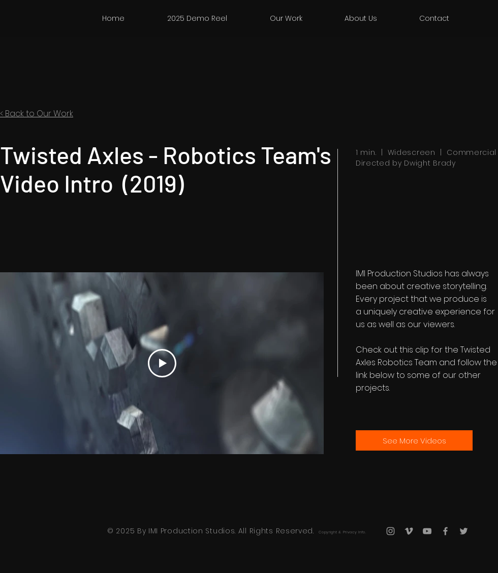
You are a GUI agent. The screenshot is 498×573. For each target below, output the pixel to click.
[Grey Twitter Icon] (463, 531)
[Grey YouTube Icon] (427, 531)
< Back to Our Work (36, 113)
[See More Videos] (414, 440)
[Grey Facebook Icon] (445, 531)
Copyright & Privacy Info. (342, 532)
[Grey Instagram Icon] (390, 531)
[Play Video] (162, 363)
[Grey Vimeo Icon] (408, 531)
